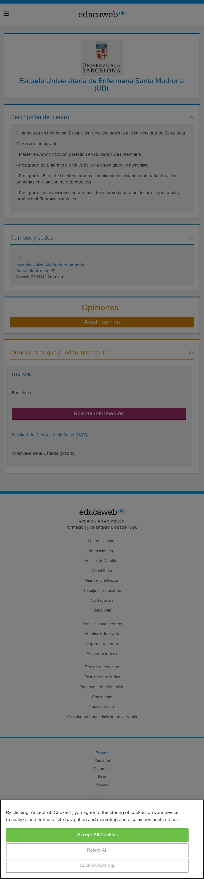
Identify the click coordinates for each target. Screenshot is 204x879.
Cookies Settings (97, 866)
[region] (102, 839)
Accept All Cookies (97, 835)
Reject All (97, 850)
